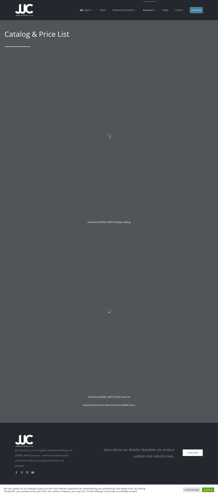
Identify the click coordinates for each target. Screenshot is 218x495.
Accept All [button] (208, 489)
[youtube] (32, 472)
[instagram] (27, 472)
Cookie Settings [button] (192, 489)
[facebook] (16, 472)
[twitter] (22, 472)
